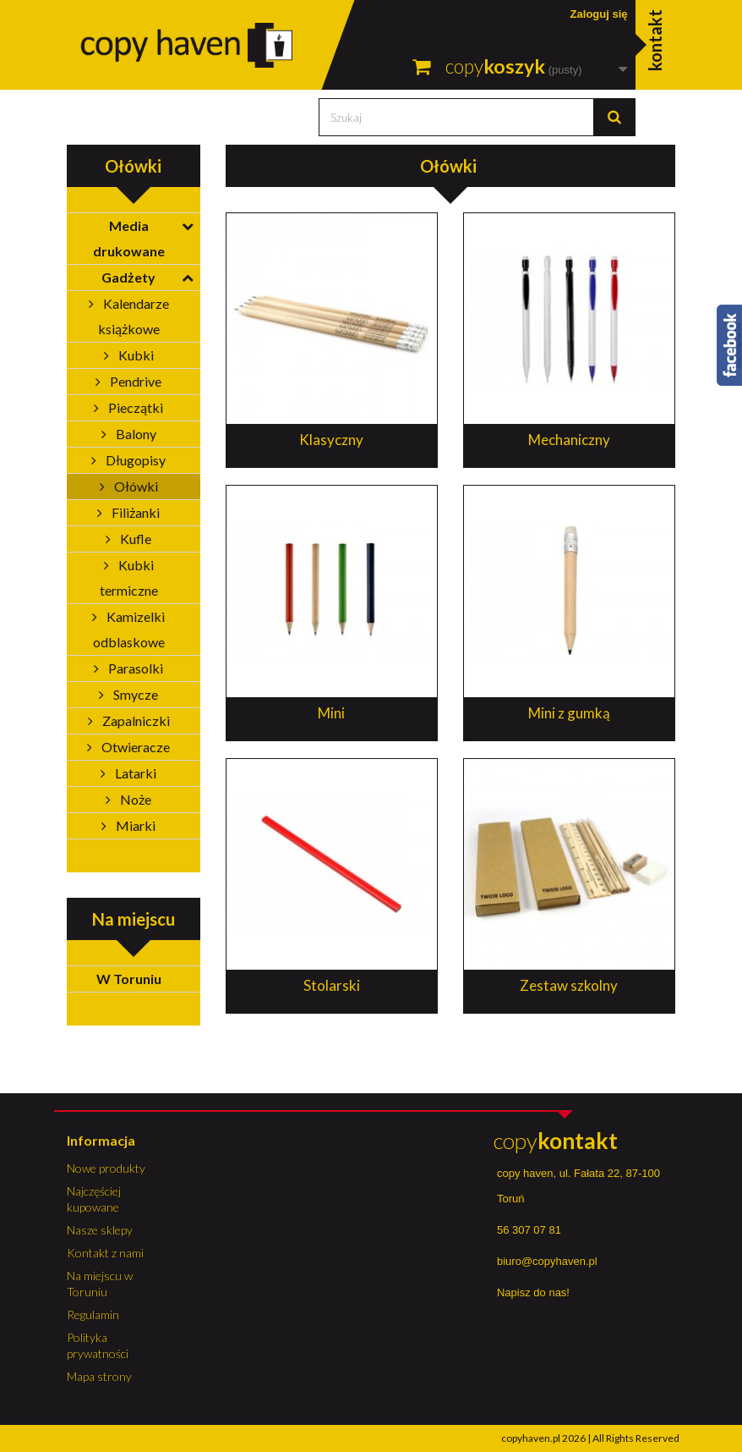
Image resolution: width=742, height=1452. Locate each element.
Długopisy (134, 460)
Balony (134, 434)
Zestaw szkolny (569, 985)
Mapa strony (99, 1376)
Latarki (134, 773)
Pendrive (134, 381)
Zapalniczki (135, 720)
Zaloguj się (599, 14)
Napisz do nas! (533, 1292)
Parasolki (134, 668)
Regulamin (93, 1314)
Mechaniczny (569, 439)
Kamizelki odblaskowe (129, 629)
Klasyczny (331, 439)
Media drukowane (129, 238)
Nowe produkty (106, 1168)
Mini (331, 713)
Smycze (134, 694)
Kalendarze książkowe (133, 316)
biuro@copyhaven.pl (547, 1261)
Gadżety (128, 277)
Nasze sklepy (100, 1230)
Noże (134, 799)
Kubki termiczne (129, 577)
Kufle (134, 539)
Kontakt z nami (105, 1253)
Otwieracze (134, 747)
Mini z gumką (569, 713)
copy (556, 1140)
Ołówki (135, 486)
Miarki (134, 825)
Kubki (135, 355)
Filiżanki (134, 512)
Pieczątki (134, 407)
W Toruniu (128, 979)
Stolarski (331, 985)
